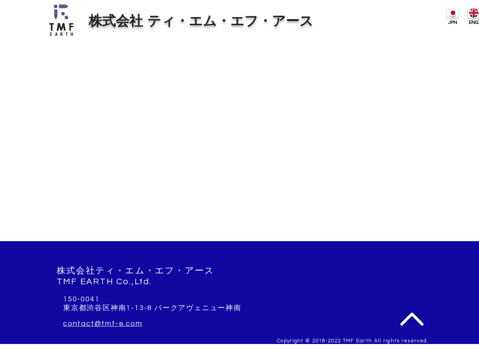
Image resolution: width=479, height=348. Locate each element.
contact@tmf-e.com (103, 323)
